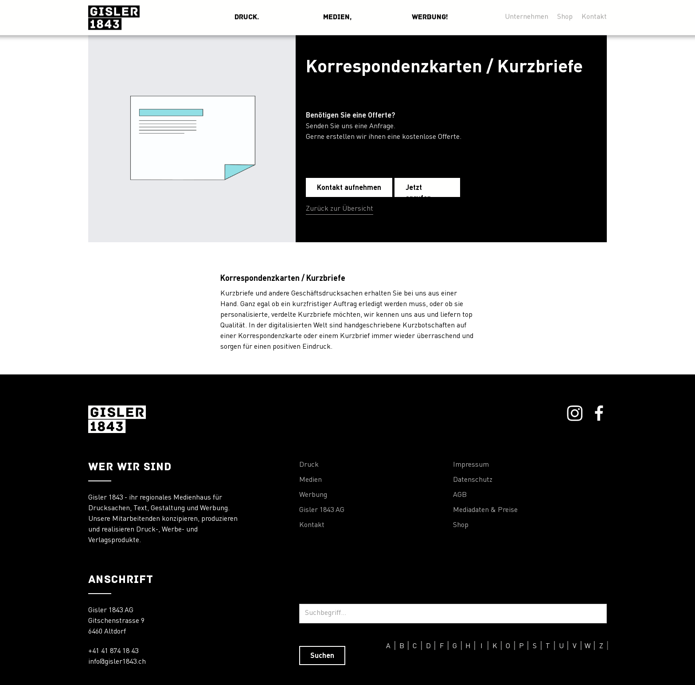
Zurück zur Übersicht (339, 209)
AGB (460, 495)
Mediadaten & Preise (485, 510)
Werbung (313, 495)
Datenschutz (472, 480)
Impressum (471, 464)
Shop (565, 14)
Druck (309, 464)
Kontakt (594, 14)
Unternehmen (526, 14)
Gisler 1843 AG (321, 510)
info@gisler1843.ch (117, 661)
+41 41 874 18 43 (113, 651)
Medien (310, 480)
